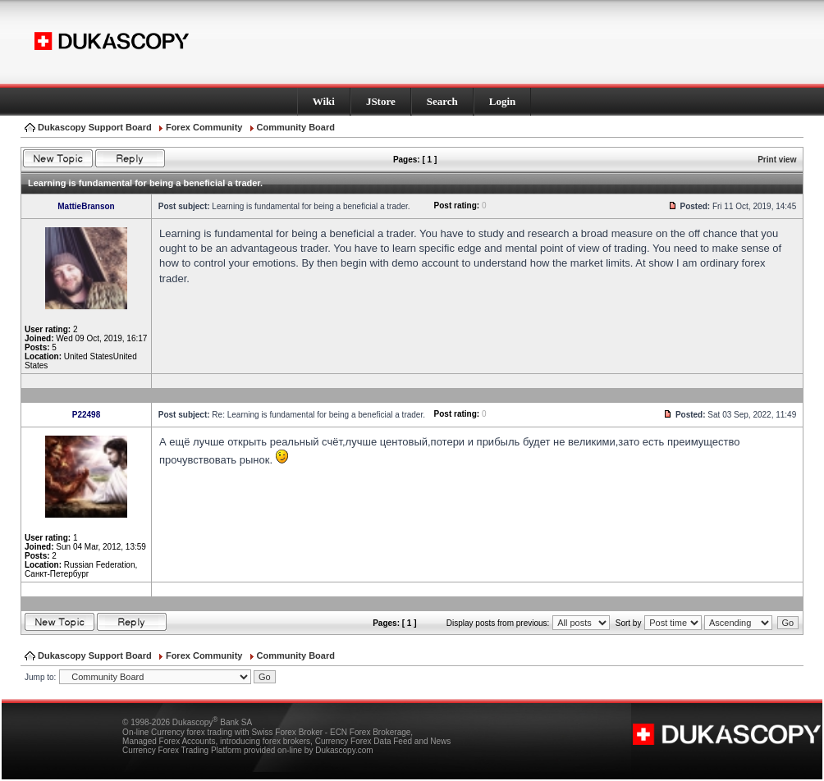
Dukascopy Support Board (95, 127)
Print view (777, 159)
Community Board (296, 127)
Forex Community (204, 127)
